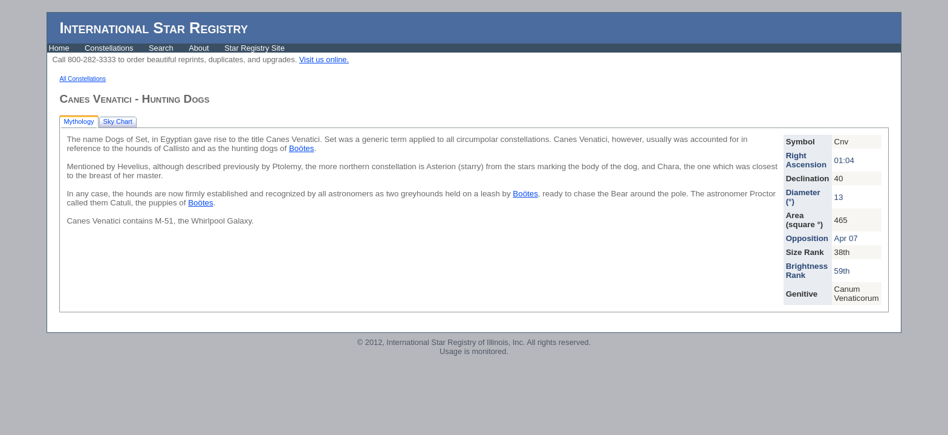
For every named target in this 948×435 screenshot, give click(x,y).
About (199, 48)
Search (161, 48)
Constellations (109, 48)
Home (58, 48)
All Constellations (82, 79)
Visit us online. (324, 59)
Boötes (301, 148)
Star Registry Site (254, 48)
